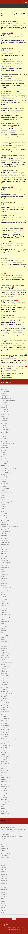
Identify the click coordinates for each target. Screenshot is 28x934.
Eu (2, 511)
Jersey (3, 583)
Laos (2, 601)
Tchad (2, 768)
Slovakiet (3, 734)
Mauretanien (4, 639)
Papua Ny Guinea (5, 693)
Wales (2, 806)
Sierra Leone (4, 727)
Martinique (4, 637)
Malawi (3, 626)
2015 (2, 892)
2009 (2, 882)
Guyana (3, 556)
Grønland (3, 544)
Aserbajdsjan (4, 414)
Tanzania (3, 766)
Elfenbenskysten (5, 501)
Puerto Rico (4, 702)
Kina (2, 594)
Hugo (20, 929)
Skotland (3, 732)
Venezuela (4, 801)
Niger (2, 670)
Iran (2, 571)
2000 (2, 865)
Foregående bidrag (6, 377)
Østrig (2, 684)
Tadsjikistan (4, 763)
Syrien (3, 761)
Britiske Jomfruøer (6, 449)
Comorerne (4, 477)
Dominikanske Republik (7, 492)
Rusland (3, 707)
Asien (2, 416)
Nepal (2, 664)
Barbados (3, 431)
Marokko (3, 635)
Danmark (3, 488)
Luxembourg (4, 617)
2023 (2, 907)
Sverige (3, 750)
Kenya (3, 592)
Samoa (3, 714)
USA (2, 795)
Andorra (3, 402)
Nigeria (3, 671)
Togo (2, 774)
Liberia (3, 610)
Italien (2, 578)
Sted (2, 855)
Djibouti (3, 490)
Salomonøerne (5, 713)
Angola (3, 404)
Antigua (3, 407)
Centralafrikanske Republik (8, 468)
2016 (2, 894)
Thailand (3, 770)
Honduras (3, 560)
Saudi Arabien (4, 718)
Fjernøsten (4, 524)
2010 (2, 883)
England (3, 502)
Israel (2, 576)
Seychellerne (4, 725)
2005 (2, 874)
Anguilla (3, 405)
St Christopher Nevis (6, 745)
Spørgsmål (4, 853)
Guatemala (4, 549)
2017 (2, 896)
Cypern (3, 486)
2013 (2, 889)
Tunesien (3, 779)
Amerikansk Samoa (6, 398)
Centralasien (4, 470)
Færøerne (3, 517)
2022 (2, 905)
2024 (2, 909)
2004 (2, 873)
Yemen (3, 808)
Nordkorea (4, 678)
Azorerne (3, 420)
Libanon (3, 608)
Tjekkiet (3, 772)
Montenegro (4, 653)
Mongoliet (3, 652)
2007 (2, 878)
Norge (2, 680)
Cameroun (4, 461)
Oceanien (3, 682)
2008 (2, 880)
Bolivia (3, 441)
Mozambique (4, 657)
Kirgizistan (4, 596)
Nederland (4, 661)
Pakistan (3, 687)
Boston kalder (5, 834)
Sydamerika (4, 756)
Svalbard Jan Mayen (6, 749)
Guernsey (3, 551)
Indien (2, 565)
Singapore (4, 729)
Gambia (3, 535)
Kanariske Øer (5, 587)
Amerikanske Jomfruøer (7, 400)
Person (3, 852)
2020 (2, 901)
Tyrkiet (3, 784)
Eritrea (3, 506)
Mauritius (3, 641)
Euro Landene (4, 513)
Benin (2, 436)
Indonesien (4, 567)
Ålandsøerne (4, 389)
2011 (2, 885)
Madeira (3, 623)
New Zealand (4, 666)
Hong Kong (4, 562)
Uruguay (3, 793)
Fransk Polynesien (6, 531)
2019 (2, 900)
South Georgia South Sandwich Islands (11, 740)
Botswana (3, 445)
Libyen (3, 612)
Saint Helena (4, 711)
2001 (2, 867)
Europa (3, 515)
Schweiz (3, 720)
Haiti (2, 558)
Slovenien (3, 736)
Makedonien (4, 625)
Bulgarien (3, 452)
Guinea (3, 553)
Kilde (2, 850)
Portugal (3, 700)
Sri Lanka (3, 743)
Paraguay (3, 695)
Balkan (3, 425)
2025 (2, 910)
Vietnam (3, 804)
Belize (2, 434)
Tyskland (3, 786)
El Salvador (4, 499)
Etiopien (3, 510)
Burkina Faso (4, 454)
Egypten (3, 495)
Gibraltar (3, 540)
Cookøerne (4, 481)
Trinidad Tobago (5, 777)
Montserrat (4, 655)
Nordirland (4, 677)
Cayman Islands (5, 467)
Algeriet (3, 397)
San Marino (4, 716)
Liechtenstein (4, 614)
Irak (2, 569)
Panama (3, 691)
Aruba (2, 413)
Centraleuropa (5, 472)
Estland (3, 508)
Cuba (2, 485)
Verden (3, 802)
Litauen (3, 616)
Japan (2, 582)
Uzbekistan (4, 797)
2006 (2, 876)
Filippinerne (4, 520)
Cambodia (4, 459)
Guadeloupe (4, 546)
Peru (2, 696)
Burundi (3, 458)
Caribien (3, 465)
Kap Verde (4, 589)
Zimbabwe (4, 813)
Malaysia (3, 628)
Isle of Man (4, 574)
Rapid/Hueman (6, 929)
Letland (3, 607)
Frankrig (3, 528)
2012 (2, 887)
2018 (2, 898)
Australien (3, 418)
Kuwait (3, 599)
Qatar (2, 704)
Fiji (2, 519)
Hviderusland (4, 564)
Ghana (3, 538)
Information (4, 848)
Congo (3, 479)
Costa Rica (4, 483)
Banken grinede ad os (7, 832)
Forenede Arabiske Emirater (8, 526)
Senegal (3, 722)
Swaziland (4, 752)
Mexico (3, 646)
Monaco (3, 650)
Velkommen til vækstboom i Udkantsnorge (12, 831)
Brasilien (3, 447)
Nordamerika (4, 673)
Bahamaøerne (5, 422)
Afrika (2, 393)
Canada (3, 463)
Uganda (3, 788)
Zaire (2, 810)
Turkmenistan (4, 781)
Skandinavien (4, 731)
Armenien (3, 411)
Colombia (3, 476)
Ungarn (3, 792)
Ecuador (3, 494)
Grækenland (4, 542)
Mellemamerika (5, 643)
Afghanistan (4, 391)
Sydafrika (3, 754)
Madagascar (4, 621)
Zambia (3, 811)
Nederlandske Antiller (6, 662)
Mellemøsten (4, 644)
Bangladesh (4, 429)
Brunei (3, 450)
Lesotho (3, 605)
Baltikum (3, 427)
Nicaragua (4, 668)
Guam (2, 547)
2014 (2, 891)
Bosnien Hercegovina (6, 443)
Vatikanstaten (4, 799)
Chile (2, 474)
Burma (3, 456)
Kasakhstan (4, 590)
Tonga (2, 775)
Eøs (2, 504)
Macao (3, 619)
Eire (2, 497)
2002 (2, 869)
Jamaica (3, 580)
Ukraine (3, 790)
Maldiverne (4, 630)
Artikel (3, 846)
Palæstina (3, 689)
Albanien (3, 395)
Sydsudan (3, 759)
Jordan (3, 585)
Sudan (3, 747)
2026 (2, 912)
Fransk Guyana (5, 529)
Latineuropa (4, 603)
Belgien (3, 432)
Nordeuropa (4, 675)
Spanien (3, 741)
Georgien (3, 537)
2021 (2, 903)
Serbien (3, 723)
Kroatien (3, 598)
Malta (2, 634)
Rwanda (3, 709)
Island (2, 573)
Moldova (3, 648)
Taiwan (3, 765)
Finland (3, 522)
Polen (2, 698)
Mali (2, 632)
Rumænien (4, 705)
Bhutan (3, 440)
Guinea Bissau (5, 555)
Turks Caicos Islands (6, 783)
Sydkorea (3, 758)
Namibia (3, 659)
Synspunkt (4, 857)
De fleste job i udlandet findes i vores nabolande (14, 829)
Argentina (3, 409)
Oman (2, 686)
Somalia (3, 738)
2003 (2, 871)
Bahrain (3, 423)
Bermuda (3, 438)
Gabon (3, 533)
